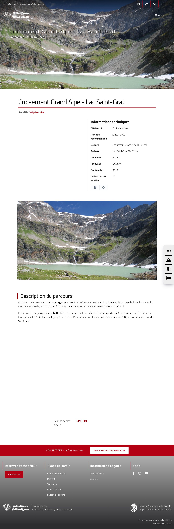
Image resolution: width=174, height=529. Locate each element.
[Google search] (154, 3)
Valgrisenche (36, 112)
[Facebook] (134, 473)
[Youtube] (146, 473)
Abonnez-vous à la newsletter (109, 450)
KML (85, 421)
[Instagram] (139, 473)
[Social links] (146, 3)
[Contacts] (138, 3)
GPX (79, 421)
